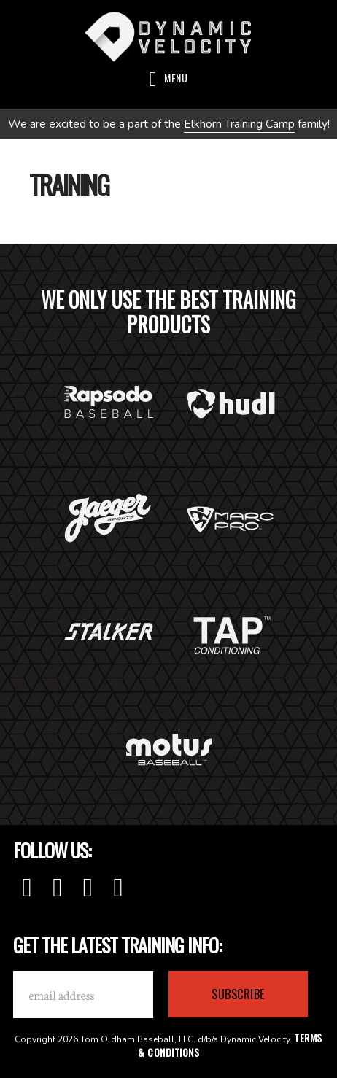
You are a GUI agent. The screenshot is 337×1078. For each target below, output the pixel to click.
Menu (175, 77)
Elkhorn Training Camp (239, 124)
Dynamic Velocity (168, 36)
